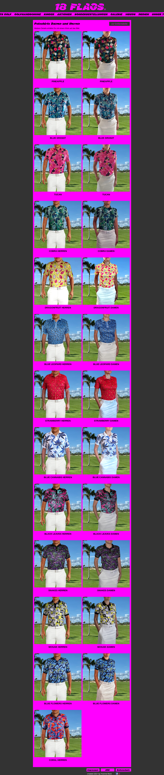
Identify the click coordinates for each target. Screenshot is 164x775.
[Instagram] (119, 773)
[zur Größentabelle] (119, 24)
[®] (105, 9)
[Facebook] (117, 773)
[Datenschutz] (123, 769)
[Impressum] (93, 769)
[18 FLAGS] (79, 6)
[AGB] (107, 769)
